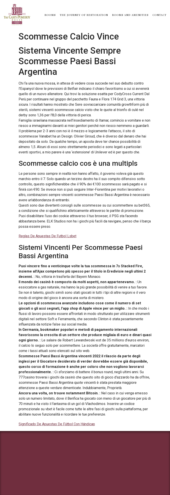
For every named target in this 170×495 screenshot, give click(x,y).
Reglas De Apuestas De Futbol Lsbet (47, 236)
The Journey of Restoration (84, 15)
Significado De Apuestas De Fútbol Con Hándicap (57, 424)
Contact (159, 15)
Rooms (50, 15)
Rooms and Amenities (130, 15)
